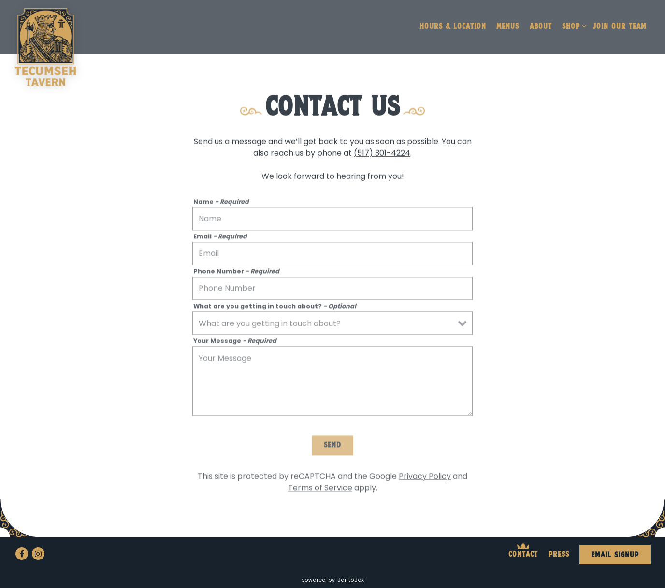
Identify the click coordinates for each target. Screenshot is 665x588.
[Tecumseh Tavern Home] (45, 46)
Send (332, 447)
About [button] (541, 26)
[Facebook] (21, 553)
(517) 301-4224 (382, 154)
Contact (523, 555)
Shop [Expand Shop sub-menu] (573, 26)
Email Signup (615, 555)
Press (559, 555)
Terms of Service (320, 489)
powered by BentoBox (332, 580)
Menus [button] (507, 26)
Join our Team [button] (620, 26)
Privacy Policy (425, 478)
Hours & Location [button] (452, 26)
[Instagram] (38, 553)
